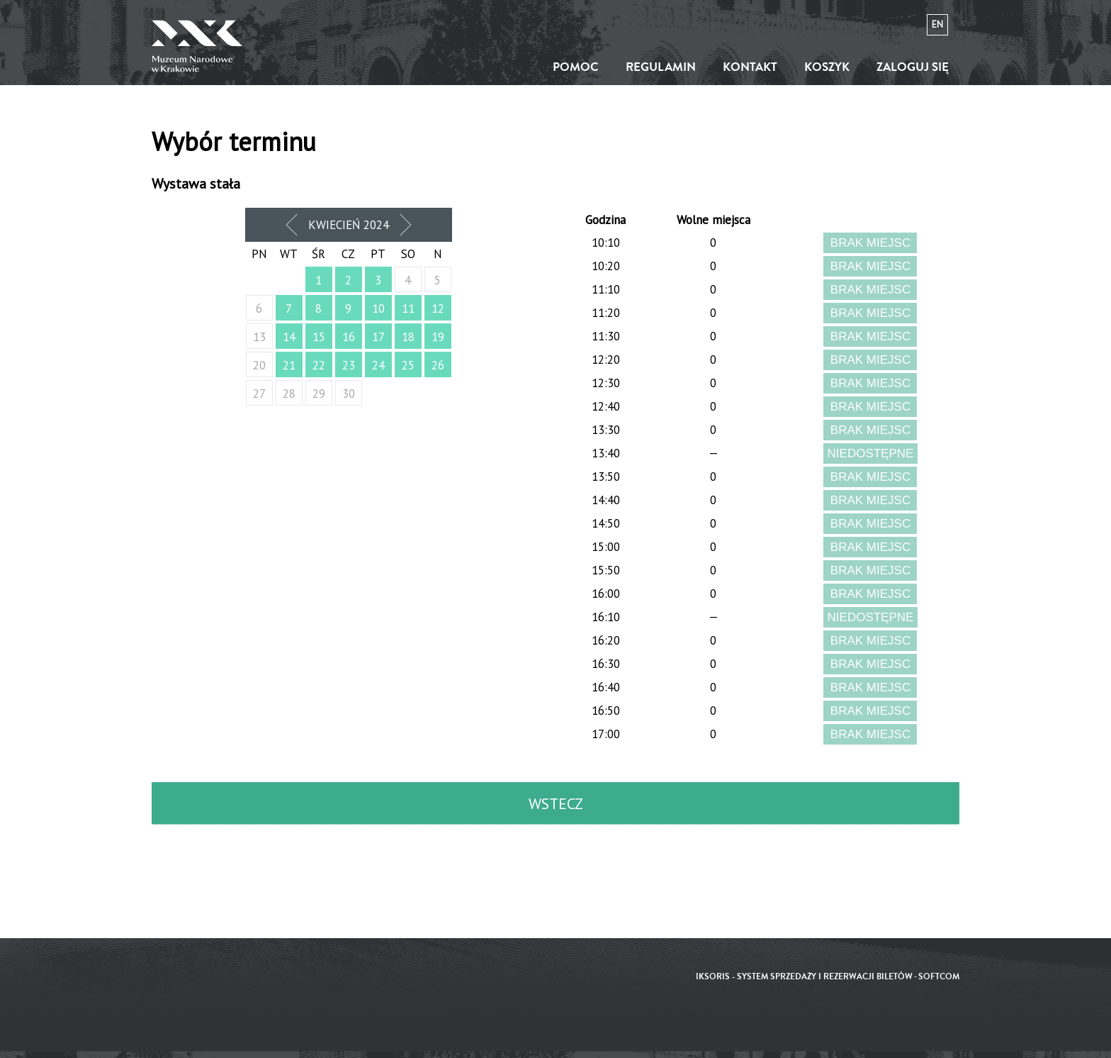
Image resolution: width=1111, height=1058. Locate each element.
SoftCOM (938, 977)
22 (318, 365)
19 (438, 337)
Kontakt (750, 67)
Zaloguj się (912, 67)
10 (378, 308)
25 (408, 365)
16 (348, 337)
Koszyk (827, 67)
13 (259, 337)
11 (408, 308)
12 (438, 308)
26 (438, 365)
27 (259, 393)
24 (378, 365)
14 (289, 337)
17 (378, 337)
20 (259, 365)
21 (289, 365)
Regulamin (661, 67)
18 (408, 337)
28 (289, 393)
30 (348, 393)
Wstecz (556, 803)
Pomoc (576, 67)
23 (348, 365)
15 (318, 337)
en (937, 24)
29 (318, 393)
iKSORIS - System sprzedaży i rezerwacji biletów (804, 977)
